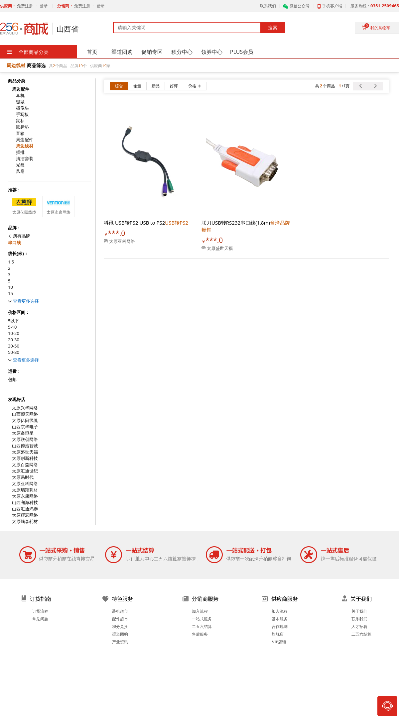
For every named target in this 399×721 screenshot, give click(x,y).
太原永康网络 (25, 496)
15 (10, 293)
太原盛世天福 (25, 452)
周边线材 (24, 146)
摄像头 (22, 108)
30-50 (13, 346)
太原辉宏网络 (25, 515)
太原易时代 (23, 477)
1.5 (11, 261)
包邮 (12, 379)
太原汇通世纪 (25, 470)
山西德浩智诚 (25, 445)
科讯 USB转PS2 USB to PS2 (146, 222)
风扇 (20, 171)
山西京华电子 (25, 426)
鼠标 (20, 120)
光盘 (20, 164)
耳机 (20, 95)
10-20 (13, 333)
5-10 (12, 327)
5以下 (13, 320)
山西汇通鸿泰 (25, 508)
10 (10, 287)
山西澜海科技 (25, 502)
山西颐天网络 (25, 414)
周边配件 (24, 139)
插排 (20, 152)
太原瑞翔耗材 (25, 489)
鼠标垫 (22, 127)
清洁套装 (24, 158)
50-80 (13, 352)
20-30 (13, 339)
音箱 (20, 133)
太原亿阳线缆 (25, 420)
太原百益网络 (25, 464)
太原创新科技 (25, 458)
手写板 (22, 114)
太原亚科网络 (25, 483)
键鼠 (20, 101)
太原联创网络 (25, 439)
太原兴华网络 (25, 407)
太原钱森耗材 (25, 521)
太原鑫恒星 (23, 433)
